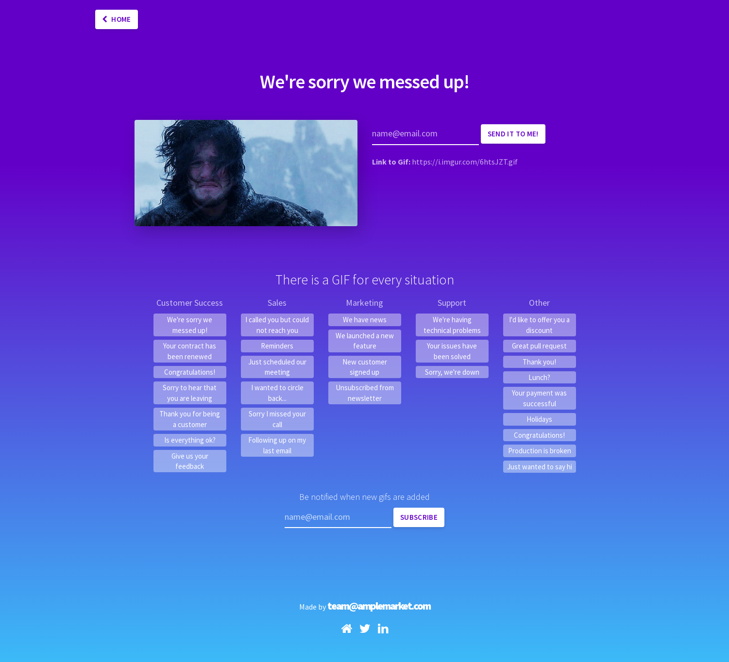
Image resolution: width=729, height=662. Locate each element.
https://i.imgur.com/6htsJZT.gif (465, 161)
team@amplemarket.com (378, 605)
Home (116, 19)
